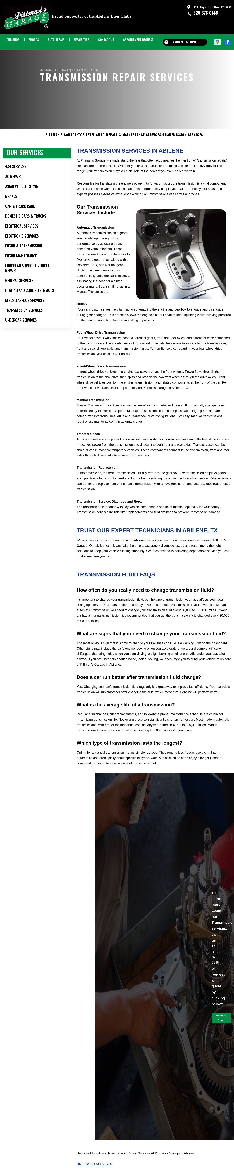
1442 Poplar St (69, 70)
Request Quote (221, 1025)
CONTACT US (106, 39)
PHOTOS (33, 39)
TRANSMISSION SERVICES (183, 143)
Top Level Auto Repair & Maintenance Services (119, 143)
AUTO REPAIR (56, 39)
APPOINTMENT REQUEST (138, 39)
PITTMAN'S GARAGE (61, 143)
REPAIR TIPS (81, 39)
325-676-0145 (205, 12)
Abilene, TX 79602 (90, 70)
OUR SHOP (13, 39)
